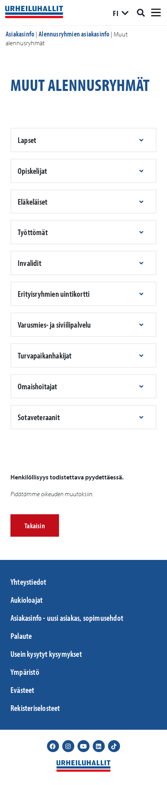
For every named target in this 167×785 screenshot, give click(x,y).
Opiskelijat (32, 170)
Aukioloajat (26, 599)
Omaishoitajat (37, 386)
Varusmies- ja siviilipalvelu (54, 324)
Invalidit (29, 263)
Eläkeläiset (32, 201)
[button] (83, 140)
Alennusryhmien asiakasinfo (74, 33)
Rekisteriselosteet (35, 707)
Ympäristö (24, 671)
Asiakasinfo (20, 33)
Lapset (27, 140)
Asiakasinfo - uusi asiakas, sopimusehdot (66, 617)
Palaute (21, 635)
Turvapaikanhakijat (45, 355)
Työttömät (33, 232)
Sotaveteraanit (39, 417)
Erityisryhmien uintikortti (54, 293)
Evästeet (22, 689)
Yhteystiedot (28, 581)
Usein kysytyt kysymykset (46, 653)
